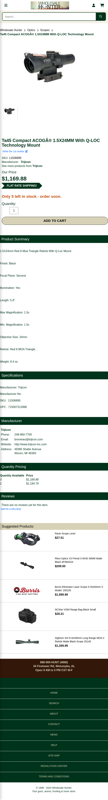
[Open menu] (6, 5)
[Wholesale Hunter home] (49, 5)
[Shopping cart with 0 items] (102, 5)
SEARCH (54, 703)
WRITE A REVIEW (11, 509)
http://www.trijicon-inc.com (30, 444)
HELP (54, 745)
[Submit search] (101, 16)
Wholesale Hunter (11, 30)
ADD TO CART (54, 221)
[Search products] (49, 16)
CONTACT (54, 724)
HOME (54, 692)
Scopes (45, 30)
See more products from (22, 165)
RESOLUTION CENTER (54, 766)
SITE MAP (54, 755)
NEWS (54, 734)
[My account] (94, 5)
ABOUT (54, 713)
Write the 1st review (15, 151)
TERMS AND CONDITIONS (54, 776)
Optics (31, 30)
